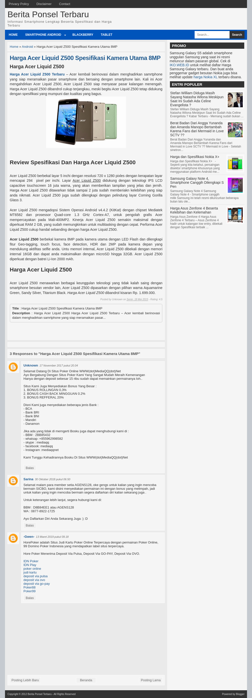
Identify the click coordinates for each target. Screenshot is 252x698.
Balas (30, 468)
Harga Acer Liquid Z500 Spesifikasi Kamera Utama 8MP (85, 57)
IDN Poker (30, 561)
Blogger (240, 694)
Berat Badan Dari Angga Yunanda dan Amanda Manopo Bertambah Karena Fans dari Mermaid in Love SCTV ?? (197, 129)
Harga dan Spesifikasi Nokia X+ (194, 157)
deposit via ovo (34, 580)
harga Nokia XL (206, 77)
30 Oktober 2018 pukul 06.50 (52, 479)
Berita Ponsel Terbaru (48, 14)
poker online (32, 568)
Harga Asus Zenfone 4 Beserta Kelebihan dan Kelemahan (194, 210)
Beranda (86, 680)
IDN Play (29, 565)
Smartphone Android (43, 34)
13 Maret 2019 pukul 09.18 (52, 536)
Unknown (30, 365)
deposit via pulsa (35, 576)
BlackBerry (82, 34)
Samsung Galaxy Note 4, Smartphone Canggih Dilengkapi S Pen (197, 182)
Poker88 (29, 587)
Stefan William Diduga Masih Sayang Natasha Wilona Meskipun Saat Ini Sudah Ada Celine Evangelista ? (197, 99)
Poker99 (29, 591)
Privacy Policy (19, 4)
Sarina (28, 479)
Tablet (106, 34)
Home (13, 34)
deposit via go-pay (36, 584)
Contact (64, 4)
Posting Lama (151, 680)
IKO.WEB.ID (179, 65)
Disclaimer (44, 4)
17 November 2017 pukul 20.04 (59, 365)
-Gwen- (28, 536)
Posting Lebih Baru (25, 680)
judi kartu (30, 572)
